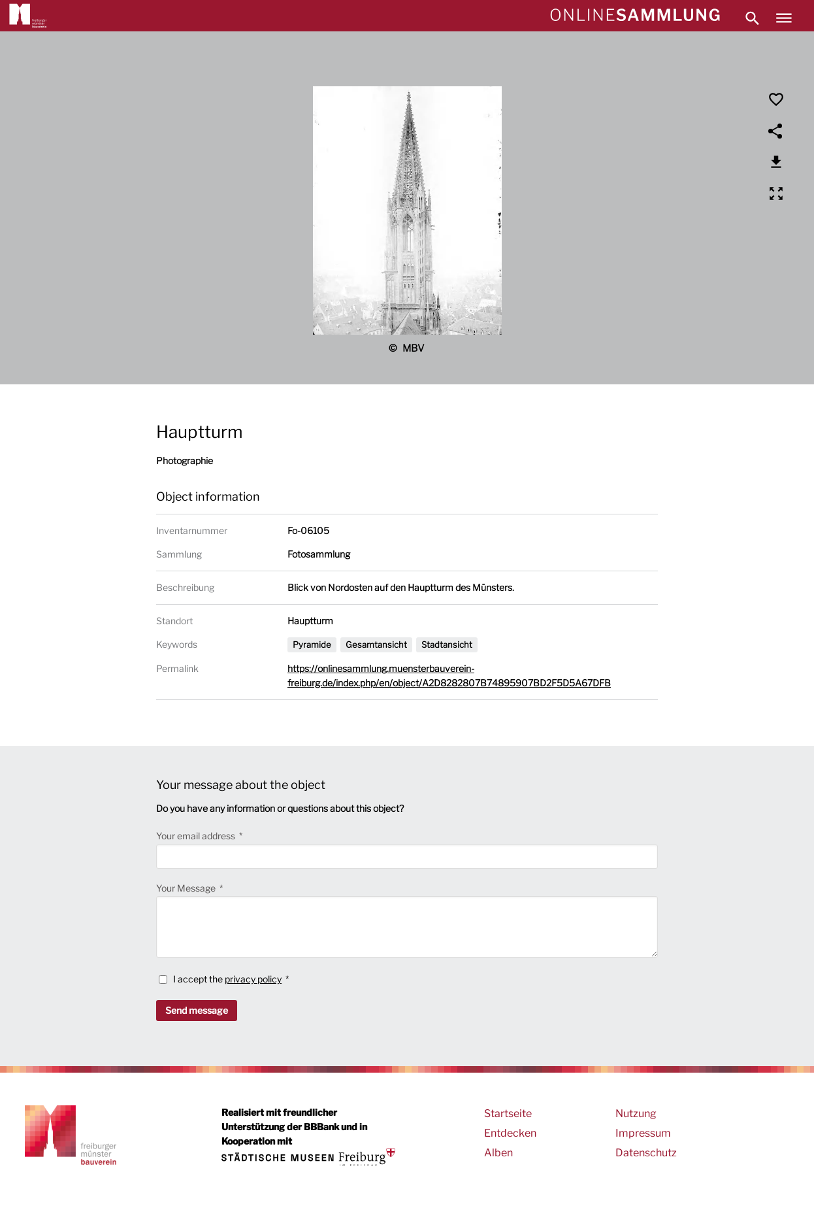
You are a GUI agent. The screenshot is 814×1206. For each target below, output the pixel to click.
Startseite (508, 1113)
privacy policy (253, 978)
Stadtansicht (446, 644)
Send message (196, 1010)
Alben (498, 1153)
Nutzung (636, 1113)
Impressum (643, 1133)
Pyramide (312, 644)
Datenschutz (646, 1153)
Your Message (187, 888)
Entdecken (510, 1133)
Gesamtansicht (376, 644)
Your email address (196, 835)
